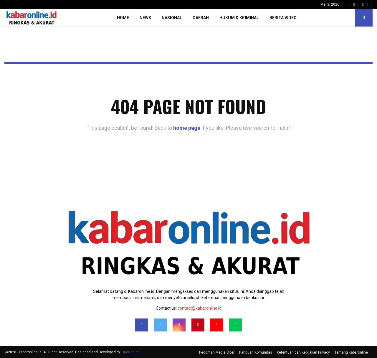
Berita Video (283, 17)
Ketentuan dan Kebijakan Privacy (303, 352)
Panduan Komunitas (255, 352)
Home (123, 17)
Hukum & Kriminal (239, 17)
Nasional (172, 17)
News (145, 17)
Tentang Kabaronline (351, 352)
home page (186, 128)
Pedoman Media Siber (216, 352)
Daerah (201, 17)
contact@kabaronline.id (199, 308)
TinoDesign (130, 352)
